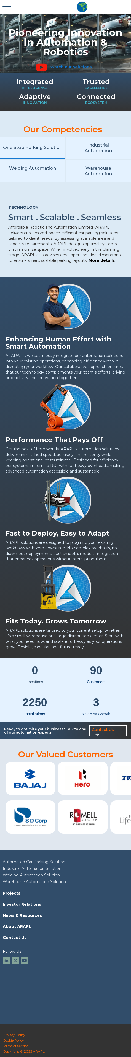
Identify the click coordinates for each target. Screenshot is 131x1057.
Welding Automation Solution (31, 875)
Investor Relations (22, 904)
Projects (11, 893)
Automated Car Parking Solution (34, 861)
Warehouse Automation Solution (34, 881)
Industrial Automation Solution (32, 868)
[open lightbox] (65, 67)
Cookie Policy (13, 1040)
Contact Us (14, 937)
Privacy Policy (14, 1035)
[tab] (32, 148)
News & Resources (22, 915)
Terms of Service (15, 1046)
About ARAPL (17, 926)
